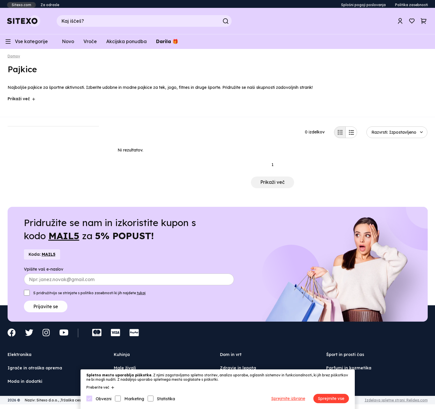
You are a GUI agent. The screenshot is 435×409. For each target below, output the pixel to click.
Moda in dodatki (25, 384)
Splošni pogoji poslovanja (363, 5)
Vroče (90, 44)
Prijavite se (45, 309)
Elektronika (20, 357)
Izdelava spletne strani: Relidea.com (396, 403)
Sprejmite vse (331, 398)
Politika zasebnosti (411, 5)
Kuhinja (122, 357)
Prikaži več (272, 185)
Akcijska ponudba (126, 44)
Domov (14, 59)
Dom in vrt (231, 357)
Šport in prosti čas (345, 357)
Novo (68, 44)
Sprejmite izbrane (288, 398)
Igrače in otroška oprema (35, 370)
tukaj (141, 296)
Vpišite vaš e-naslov (43, 272)
